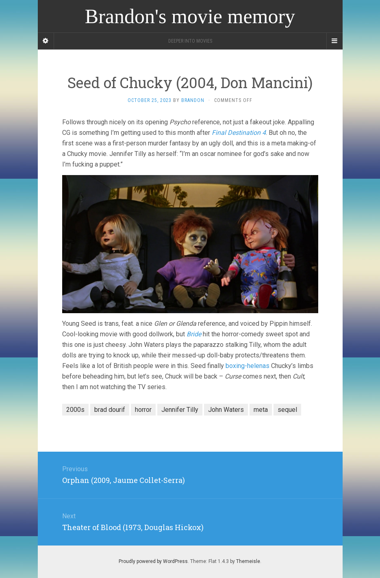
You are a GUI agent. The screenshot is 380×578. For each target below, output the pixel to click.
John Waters (226, 409)
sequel (287, 409)
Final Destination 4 (239, 132)
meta (261, 409)
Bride (194, 334)
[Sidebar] (46, 41)
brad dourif (109, 409)
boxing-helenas (247, 366)
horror (143, 409)
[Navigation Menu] (334, 41)
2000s (75, 409)
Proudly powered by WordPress (153, 561)
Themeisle (248, 561)
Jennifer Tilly (179, 409)
